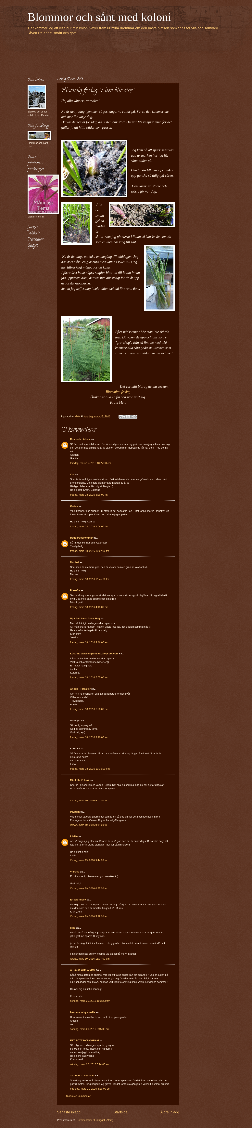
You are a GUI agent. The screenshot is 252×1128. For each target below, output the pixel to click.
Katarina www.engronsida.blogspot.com (94, 653)
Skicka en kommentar (78, 1096)
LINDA (74, 836)
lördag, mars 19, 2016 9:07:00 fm (88, 800)
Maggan (75, 811)
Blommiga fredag (118, 392)
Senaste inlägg (69, 1112)
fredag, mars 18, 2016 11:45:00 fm (89, 579)
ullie (72, 927)
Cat (72, 474)
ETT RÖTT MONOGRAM (84, 1040)
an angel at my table (82, 1075)
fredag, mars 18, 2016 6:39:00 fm (88, 494)
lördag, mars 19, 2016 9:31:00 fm (88, 824)
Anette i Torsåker (80, 688)
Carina (74, 506)
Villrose (74, 871)
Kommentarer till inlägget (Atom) (95, 1120)
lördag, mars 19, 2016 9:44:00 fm (88, 860)
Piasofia (75, 590)
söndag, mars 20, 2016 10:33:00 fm (90, 1000)
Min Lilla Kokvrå (80, 780)
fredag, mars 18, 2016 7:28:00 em (89, 709)
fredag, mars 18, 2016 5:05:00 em (89, 677)
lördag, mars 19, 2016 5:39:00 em (89, 916)
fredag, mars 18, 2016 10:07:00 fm (89, 550)
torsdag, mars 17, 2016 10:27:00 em (90, 463)
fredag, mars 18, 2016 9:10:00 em (89, 737)
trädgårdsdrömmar (81, 537)
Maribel (74, 562)
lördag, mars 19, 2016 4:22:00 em (89, 888)
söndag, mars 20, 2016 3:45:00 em (89, 1029)
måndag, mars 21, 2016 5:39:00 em (90, 1088)
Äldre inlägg (169, 1112)
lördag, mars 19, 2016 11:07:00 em (89, 958)
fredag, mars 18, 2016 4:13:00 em (89, 607)
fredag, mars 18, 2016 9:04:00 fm (88, 526)
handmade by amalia (82, 1012)
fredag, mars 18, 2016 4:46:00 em (89, 642)
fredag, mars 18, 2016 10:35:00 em (90, 768)
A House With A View (82, 969)
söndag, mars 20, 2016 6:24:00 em (89, 1064)
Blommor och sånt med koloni (99, 16)
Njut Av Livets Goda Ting (85, 618)
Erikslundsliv (78, 899)
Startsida (120, 1112)
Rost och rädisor (80, 439)
